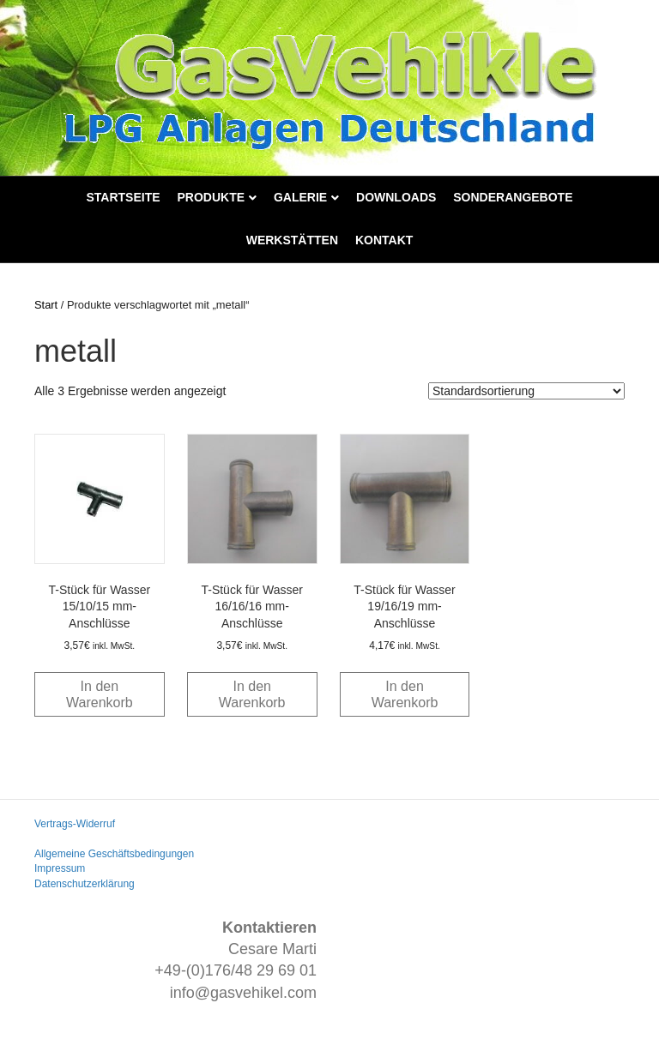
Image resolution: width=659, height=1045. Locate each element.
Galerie (300, 197)
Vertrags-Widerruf (74, 824)
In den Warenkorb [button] (99, 694)
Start (45, 304)
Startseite (123, 197)
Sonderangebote (512, 197)
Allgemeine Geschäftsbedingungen (114, 854)
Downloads (396, 197)
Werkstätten (292, 240)
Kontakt (384, 240)
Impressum (59, 868)
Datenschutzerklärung (84, 884)
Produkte (211, 197)
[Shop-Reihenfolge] (526, 390)
